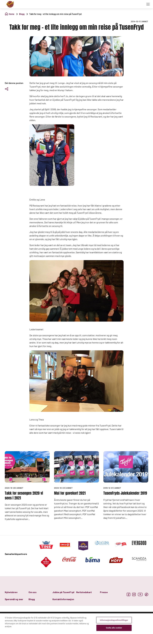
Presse (104, 592)
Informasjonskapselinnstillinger (114, 620)
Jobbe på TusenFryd (63, 592)
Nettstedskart (84, 592)
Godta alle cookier (114, 628)
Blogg (32, 599)
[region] (76, 623)
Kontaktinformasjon (63, 599)
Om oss (32, 592)
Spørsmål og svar (14, 599)
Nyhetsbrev (11, 592)
